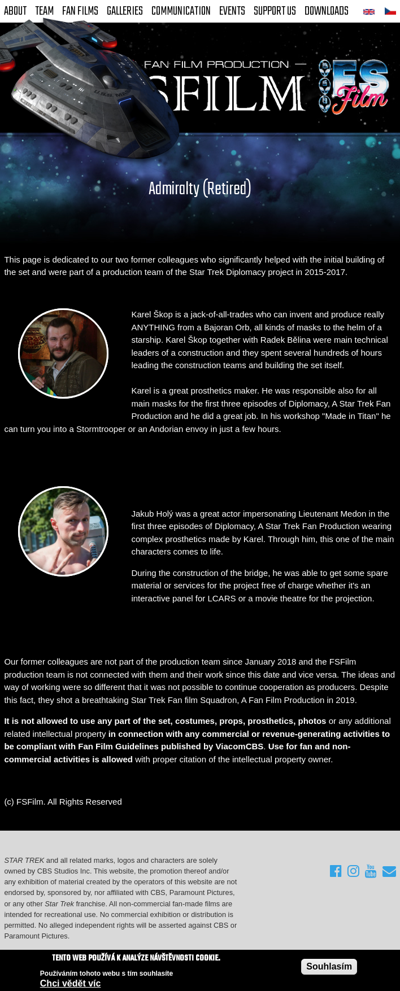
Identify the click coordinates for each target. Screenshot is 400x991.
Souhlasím (329, 966)
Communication (181, 11)
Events (232, 11)
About (15, 11)
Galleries (125, 11)
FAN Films (80, 11)
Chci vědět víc (70, 984)
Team (44, 11)
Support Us (275, 11)
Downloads (327, 11)
